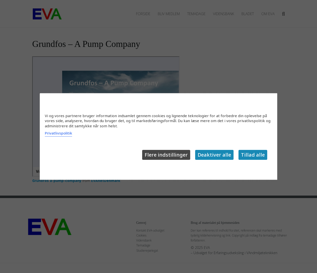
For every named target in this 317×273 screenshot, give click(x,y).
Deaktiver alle (214, 154)
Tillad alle (253, 154)
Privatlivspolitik (58, 133)
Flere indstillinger (166, 154)
